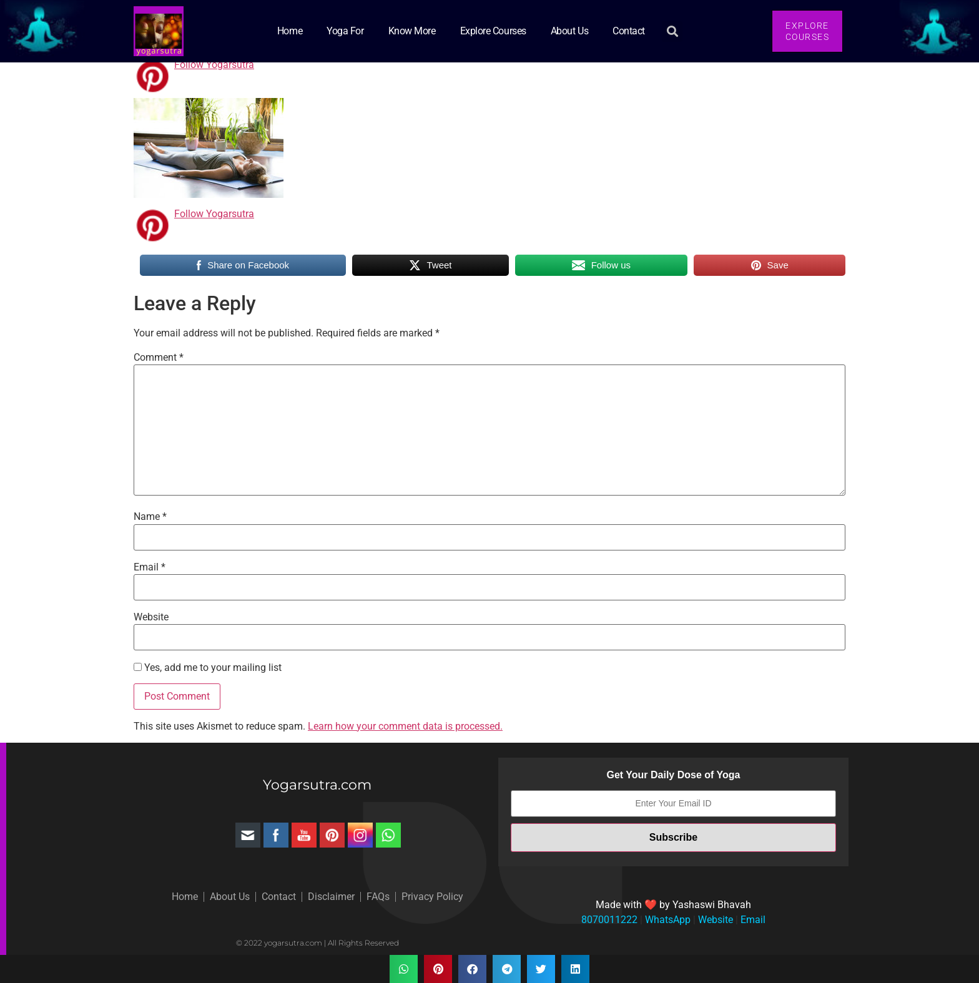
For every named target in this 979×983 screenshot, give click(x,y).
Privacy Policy (432, 896)
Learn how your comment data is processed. (405, 726)
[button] (672, 31)
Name (150, 517)
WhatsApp (666, 920)
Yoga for (345, 31)
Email (149, 567)
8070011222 (609, 920)
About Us (569, 31)
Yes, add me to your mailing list (208, 668)
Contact (628, 31)
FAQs (378, 896)
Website (151, 617)
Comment (159, 358)
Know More (412, 31)
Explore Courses (493, 31)
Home (289, 31)
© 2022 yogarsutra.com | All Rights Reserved (317, 942)
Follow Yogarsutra (214, 65)
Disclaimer (331, 896)
